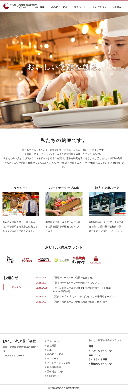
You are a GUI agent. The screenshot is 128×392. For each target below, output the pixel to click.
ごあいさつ (22, 7)
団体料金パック (54, 371)
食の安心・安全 (59, 7)
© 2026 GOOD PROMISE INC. (64, 388)
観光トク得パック (107, 188)
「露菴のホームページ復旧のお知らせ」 (73, 277)
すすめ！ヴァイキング (100, 350)
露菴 (91, 346)
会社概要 (39, 7)
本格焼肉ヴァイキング (100, 363)
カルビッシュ (96, 355)
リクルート (80, 7)
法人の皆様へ (99, 7)
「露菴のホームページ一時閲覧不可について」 (77, 282)
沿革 (49, 349)
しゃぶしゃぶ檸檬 (98, 359)
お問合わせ (119, 7)
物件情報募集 (53, 367)
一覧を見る (14, 287)
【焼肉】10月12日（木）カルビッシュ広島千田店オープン (83, 296)
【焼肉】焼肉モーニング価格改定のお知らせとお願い (81, 301)
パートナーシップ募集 (64, 188)
